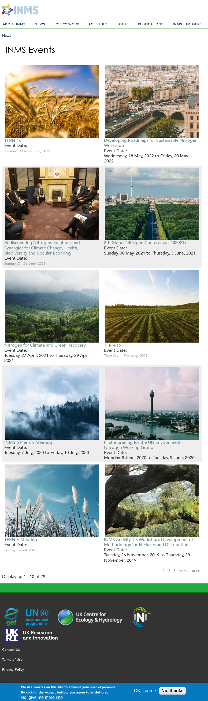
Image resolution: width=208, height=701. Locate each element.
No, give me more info (42, 698)
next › (183, 570)
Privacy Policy (13, 669)
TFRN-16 (12, 140)
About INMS (14, 24)
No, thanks (173, 691)
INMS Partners (187, 24)
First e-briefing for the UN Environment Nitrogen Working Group (142, 445)
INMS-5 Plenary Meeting (28, 442)
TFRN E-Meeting (20, 539)
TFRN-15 (112, 345)
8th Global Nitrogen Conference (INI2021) (145, 242)
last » (195, 570)
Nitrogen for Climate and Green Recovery (45, 345)
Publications (151, 24)
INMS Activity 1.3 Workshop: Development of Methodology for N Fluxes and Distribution (148, 542)
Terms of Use (12, 659)
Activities (97, 24)
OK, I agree (145, 691)
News (40, 24)
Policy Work (67, 24)
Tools (123, 24)
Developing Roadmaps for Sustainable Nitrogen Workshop (151, 142)
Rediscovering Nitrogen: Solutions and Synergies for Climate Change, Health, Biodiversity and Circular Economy (42, 248)
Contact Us (11, 649)
